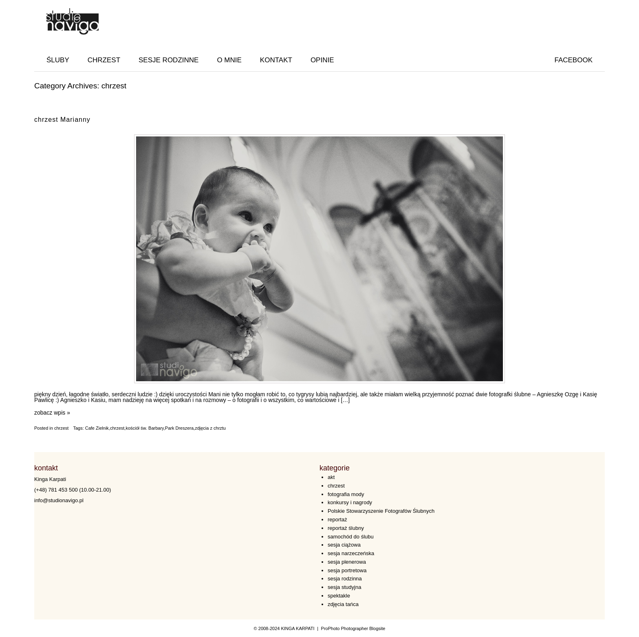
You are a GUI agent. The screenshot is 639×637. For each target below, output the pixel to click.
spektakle (339, 596)
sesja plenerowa (347, 562)
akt (331, 477)
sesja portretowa (347, 570)
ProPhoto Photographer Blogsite (353, 628)
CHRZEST (104, 60)
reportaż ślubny (346, 528)
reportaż (337, 519)
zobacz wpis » (52, 412)
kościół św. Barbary (144, 428)
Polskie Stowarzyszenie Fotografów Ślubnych (381, 511)
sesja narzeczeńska (351, 553)
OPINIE (322, 60)
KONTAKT (276, 60)
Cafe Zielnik (97, 428)
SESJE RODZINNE (168, 60)
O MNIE (229, 60)
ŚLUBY (57, 60)
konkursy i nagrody (350, 502)
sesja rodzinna (345, 578)
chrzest (61, 428)
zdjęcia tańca (343, 604)
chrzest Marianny (62, 119)
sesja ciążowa (344, 545)
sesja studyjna (344, 587)
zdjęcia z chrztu (210, 428)
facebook (573, 60)
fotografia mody (346, 494)
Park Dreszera (179, 428)
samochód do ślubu (351, 537)
